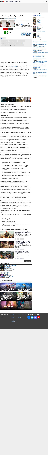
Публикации (11, 1)
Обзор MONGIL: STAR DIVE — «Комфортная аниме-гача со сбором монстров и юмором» (7, 307)
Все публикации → (27, 261)
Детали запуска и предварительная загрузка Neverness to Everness (40, 41)
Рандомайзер (13, 321)
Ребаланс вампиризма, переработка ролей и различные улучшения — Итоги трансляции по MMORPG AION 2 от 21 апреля (8, 297)
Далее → (21, 249)
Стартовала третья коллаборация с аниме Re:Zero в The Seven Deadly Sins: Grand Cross (40, 64)
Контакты (19, 317)
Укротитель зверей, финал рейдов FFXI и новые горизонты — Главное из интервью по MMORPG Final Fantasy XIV (23, 297)
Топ (19, 1)
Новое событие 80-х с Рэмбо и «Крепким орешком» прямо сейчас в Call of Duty (22, 252)
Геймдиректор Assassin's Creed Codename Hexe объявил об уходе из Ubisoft (40, 53)
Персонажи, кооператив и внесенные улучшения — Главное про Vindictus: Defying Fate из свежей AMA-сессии (23, 289)
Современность (23, 28)
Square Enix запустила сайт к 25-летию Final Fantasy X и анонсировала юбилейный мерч (39, 69)
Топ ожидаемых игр (14, 318)
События (10, 18)
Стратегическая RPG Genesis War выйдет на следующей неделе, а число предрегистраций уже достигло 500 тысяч (40, 72)
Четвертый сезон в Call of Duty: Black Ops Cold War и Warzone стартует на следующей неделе (22, 242)
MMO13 (12, 314)
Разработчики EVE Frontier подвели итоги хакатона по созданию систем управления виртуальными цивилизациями (39, 59)
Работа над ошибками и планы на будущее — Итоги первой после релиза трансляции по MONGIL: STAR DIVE (8, 289)
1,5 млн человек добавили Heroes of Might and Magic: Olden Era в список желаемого (40, 62)
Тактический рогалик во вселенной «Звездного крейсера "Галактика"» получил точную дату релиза (40, 76)
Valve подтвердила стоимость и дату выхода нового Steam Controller (40, 67)
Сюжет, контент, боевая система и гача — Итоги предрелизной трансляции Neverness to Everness (24, 307)
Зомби (24, 34)
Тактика (26, 34)
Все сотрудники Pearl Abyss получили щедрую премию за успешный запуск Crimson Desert (40, 44)
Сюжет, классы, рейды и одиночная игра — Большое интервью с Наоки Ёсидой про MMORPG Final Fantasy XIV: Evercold (39, 55)
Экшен (24, 33)
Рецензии (16, 1)
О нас (19, 318)
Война (27, 28)
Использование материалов (22, 314)
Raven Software (14, 66)
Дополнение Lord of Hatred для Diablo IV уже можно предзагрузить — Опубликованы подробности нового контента (40, 50)
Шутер (30, 28)
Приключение (23, 32)
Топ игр (12, 317)
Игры (7, 1)
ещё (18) (27, 35)
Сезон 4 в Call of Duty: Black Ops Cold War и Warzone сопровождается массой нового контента (23, 232)
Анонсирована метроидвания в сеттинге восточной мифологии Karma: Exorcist (39, 47)
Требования (14, 18)
